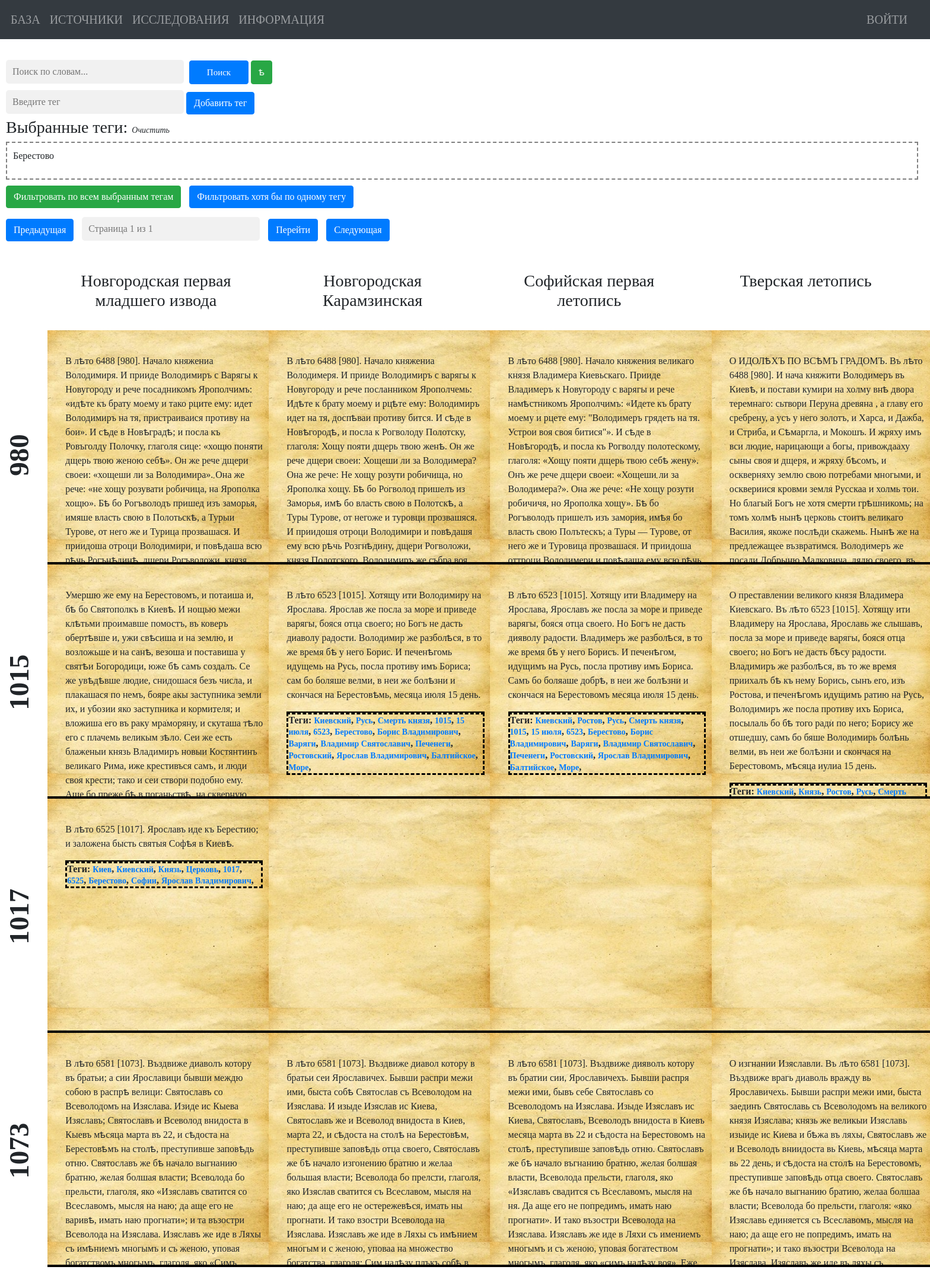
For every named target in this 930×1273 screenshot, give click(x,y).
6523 (321, 732)
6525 (75, 880)
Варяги (302, 743)
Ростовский (310, 755)
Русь (364, 720)
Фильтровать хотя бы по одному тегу (271, 197)
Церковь (202, 869)
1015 (443, 720)
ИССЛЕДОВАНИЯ (180, 19)
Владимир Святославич (366, 743)
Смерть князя (404, 720)
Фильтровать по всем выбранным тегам (93, 197)
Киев (102, 869)
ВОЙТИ (887, 19)
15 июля (546, 732)
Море (298, 767)
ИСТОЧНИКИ (86, 19)
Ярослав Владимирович (381, 755)
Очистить (151, 130)
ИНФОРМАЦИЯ (281, 19)
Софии (144, 880)
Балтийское (453, 755)
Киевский (332, 720)
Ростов (589, 720)
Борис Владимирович (417, 732)
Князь (809, 791)
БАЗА (25, 19)
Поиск (219, 72)
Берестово (33, 156)
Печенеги (433, 743)
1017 (231, 869)
